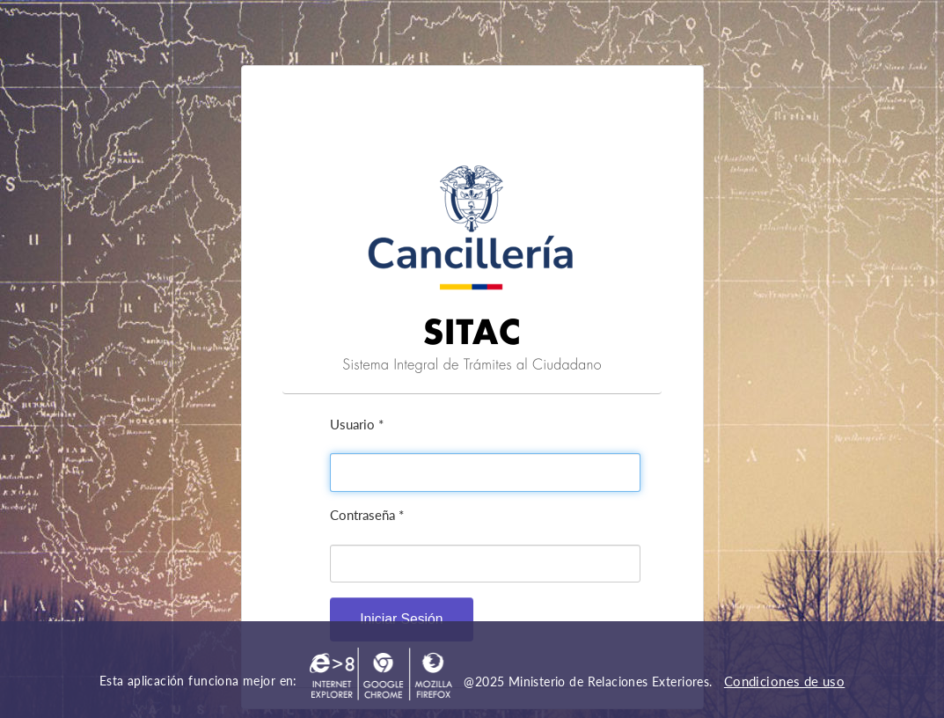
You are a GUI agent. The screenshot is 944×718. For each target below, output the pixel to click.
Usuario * (357, 424)
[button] (402, 619)
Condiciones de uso (784, 681)
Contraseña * (367, 515)
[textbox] (485, 472)
